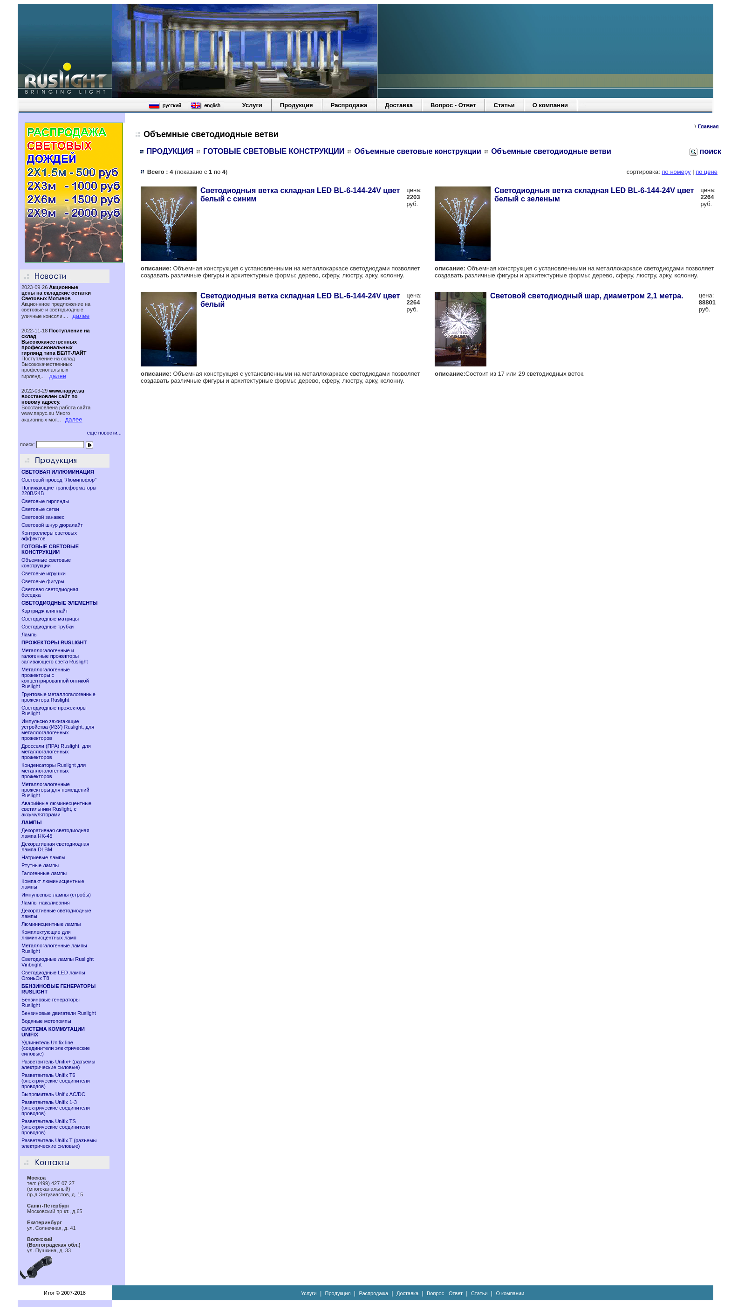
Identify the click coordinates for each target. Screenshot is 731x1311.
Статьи (503, 105)
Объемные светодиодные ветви (551, 151)
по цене (706, 171)
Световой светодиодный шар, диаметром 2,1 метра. (586, 296)
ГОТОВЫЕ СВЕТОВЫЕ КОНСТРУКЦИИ (273, 151)
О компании (550, 105)
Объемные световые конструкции (418, 151)
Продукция (296, 105)
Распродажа (349, 105)
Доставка (399, 105)
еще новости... (104, 432)
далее (80, 315)
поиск (705, 151)
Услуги (252, 105)
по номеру (676, 171)
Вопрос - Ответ (453, 105)
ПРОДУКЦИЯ (170, 151)
